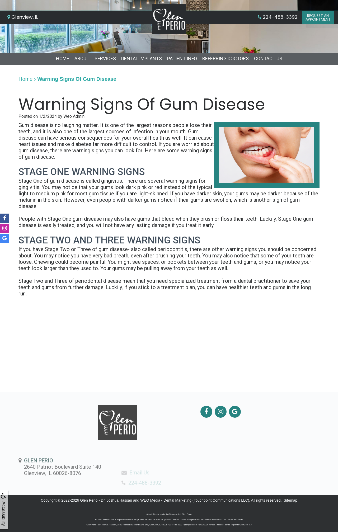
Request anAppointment (318, 17)
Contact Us (268, 58)
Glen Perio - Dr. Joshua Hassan (106, 500)
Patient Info (182, 58)
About (81, 58)
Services (105, 58)
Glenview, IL (22, 17)
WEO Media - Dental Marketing (165, 500)
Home (62, 58)
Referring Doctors (225, 58)
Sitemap (290, 500)
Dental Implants (141, 58)
